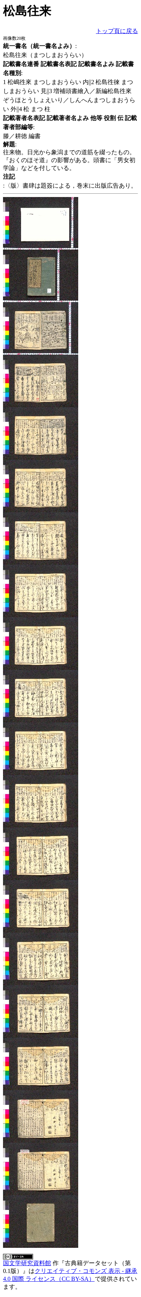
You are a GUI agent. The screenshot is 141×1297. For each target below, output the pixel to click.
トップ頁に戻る (117, 31)
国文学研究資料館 (27, 1263)
